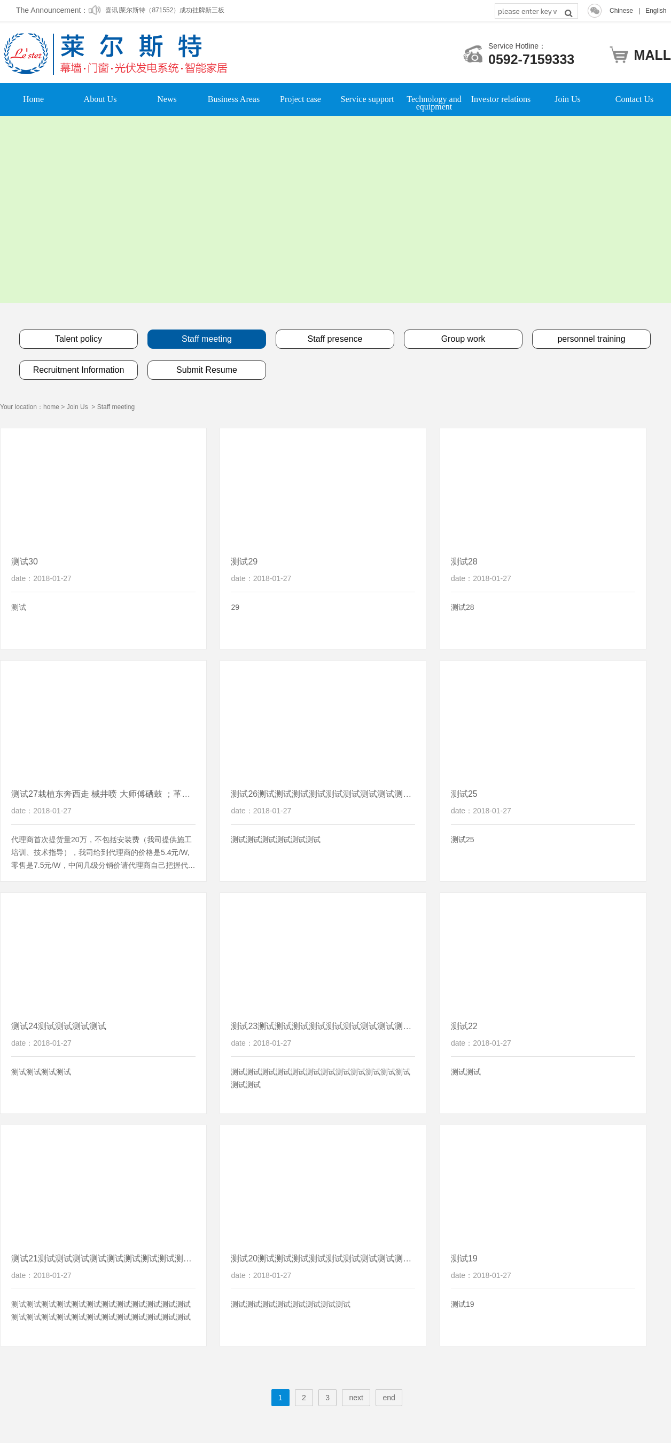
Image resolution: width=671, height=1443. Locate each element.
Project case (300, 99)
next (356, 1397)
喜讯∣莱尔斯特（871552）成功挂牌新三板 (164, 11)
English (655, 10)
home (51, 407)
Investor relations (501, 99)
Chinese (621, 10)
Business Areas (234, 99)
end (389, 1397)
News (166, 99)
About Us (100, 99)
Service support (367, 99)
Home (33, 99)
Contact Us (634, 99)
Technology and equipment (434, 99)
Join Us (567, 99)
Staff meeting (116, 407)
